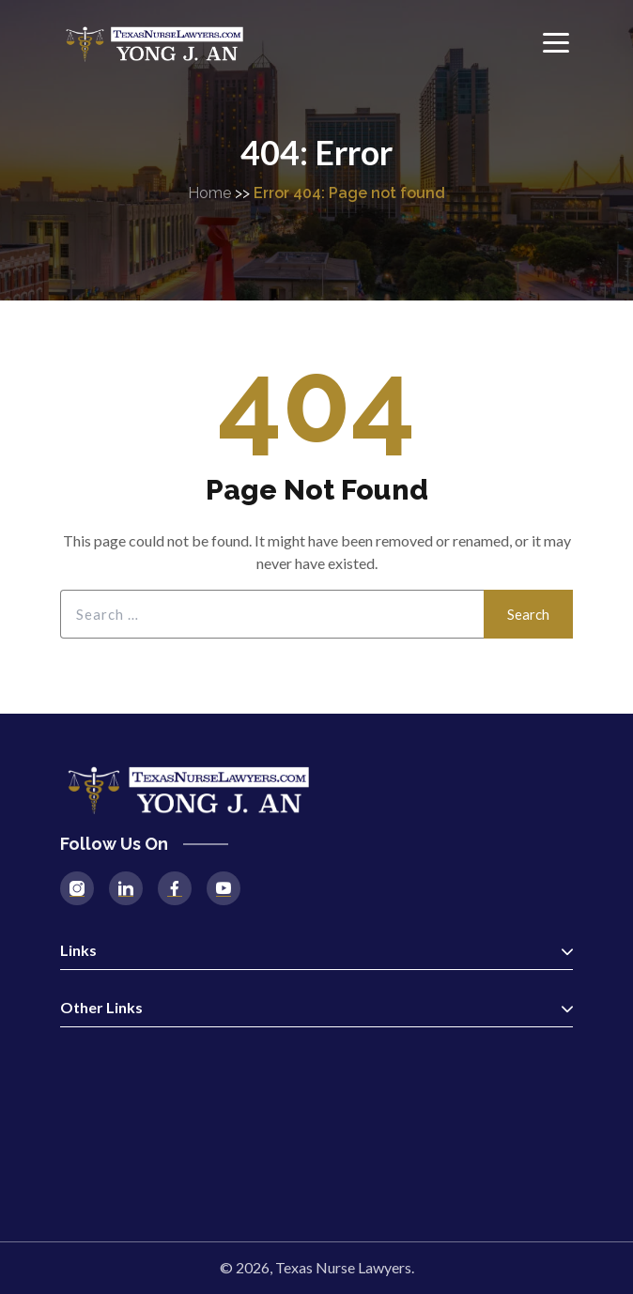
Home (209, 193)
